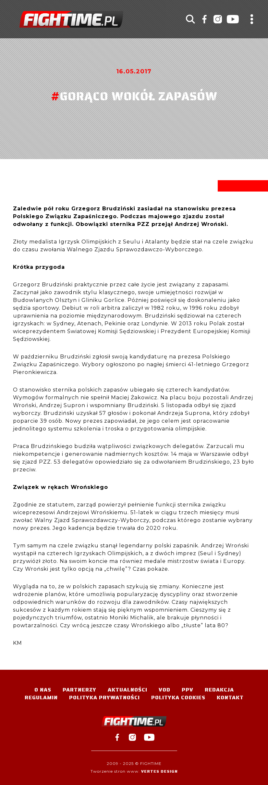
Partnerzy (79, 690)
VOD (164, 690)
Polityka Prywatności (104, 697)
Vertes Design (159, 771)
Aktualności (127, 690)
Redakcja (219, 690)
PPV (187, 690)
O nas (42, 690)
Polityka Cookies (178, 697)
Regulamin (41, 697)
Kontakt (230, 697)
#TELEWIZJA (71, 19)
